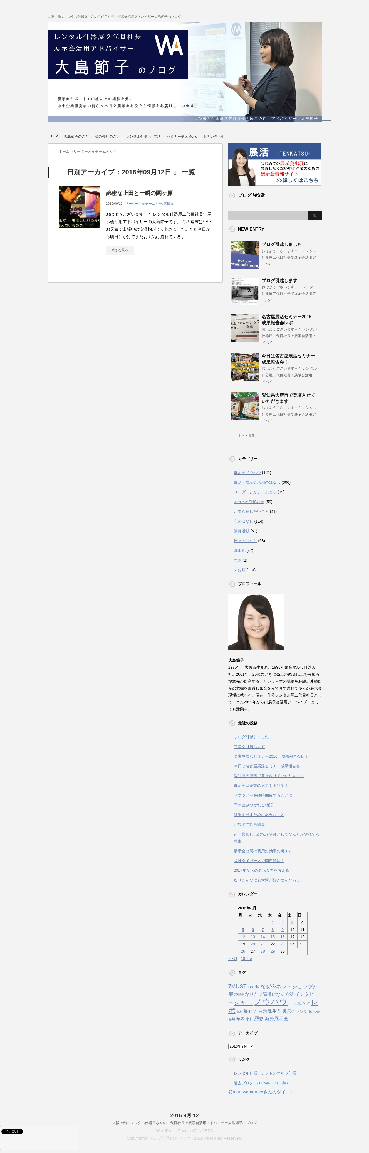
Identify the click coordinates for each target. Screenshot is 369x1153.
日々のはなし (245, 541)
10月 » (246, 958)
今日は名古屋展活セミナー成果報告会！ (269, 766)
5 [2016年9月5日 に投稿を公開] (243, 929)
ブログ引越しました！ (284, 244)
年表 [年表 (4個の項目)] (240, 1018)
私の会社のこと (107, 136)
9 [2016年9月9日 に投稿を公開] (282, 929)
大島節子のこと (76, 136)
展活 (157, 136)
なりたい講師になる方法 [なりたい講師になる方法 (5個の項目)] (269, 994)
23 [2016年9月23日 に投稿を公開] (282, 944)
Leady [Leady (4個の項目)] (253, 986)
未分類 (240, 570)
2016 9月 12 (184, 1115)
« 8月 (232, 958)
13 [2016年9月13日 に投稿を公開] (253, 937)
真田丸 (169, 204)
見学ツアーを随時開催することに (263, 795)
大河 (238, 560)
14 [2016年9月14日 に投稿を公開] (263, 937)
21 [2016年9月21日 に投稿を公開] (263, 944)
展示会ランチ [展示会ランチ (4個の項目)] (295, 1011)
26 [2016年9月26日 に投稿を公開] (243, 951)
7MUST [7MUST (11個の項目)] (237, 986)
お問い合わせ (214, 136)
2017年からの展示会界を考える (261, 870)
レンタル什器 (137, 136)
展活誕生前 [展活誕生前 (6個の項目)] (270, 1011)
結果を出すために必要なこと (259, 815)
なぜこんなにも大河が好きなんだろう (267, 880)
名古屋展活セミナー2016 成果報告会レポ (271, 756)
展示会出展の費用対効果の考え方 (263, 851)
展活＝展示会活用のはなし (257, 482)
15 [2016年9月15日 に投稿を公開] (273, 937)
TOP (54, 136)
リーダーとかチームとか (143, 204)
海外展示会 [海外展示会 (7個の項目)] (276, 1018)
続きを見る (120, 250)
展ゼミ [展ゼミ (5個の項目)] (250, 1011)
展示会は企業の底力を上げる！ (261, 785)
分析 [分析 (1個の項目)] (239, 1011)
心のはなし (243, 521)
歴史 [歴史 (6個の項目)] (259, 1018)
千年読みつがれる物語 (253, 805)
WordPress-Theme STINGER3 (184, 1130)
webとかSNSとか (249, 502)
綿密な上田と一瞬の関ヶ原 (139, 193)
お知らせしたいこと (251, 511)
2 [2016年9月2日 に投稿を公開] (282, 922)
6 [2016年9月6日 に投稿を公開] (253, 929)
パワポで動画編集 (249, 824)
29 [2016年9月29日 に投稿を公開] (273, 951)
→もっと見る (245, 436)
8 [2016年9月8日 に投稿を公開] (273, 929)
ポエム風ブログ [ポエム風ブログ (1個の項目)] (299, 1003)
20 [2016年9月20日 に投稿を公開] (253, 944)
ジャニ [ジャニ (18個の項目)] (243, 1002)
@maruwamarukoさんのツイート (261, 1092)
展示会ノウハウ (247, 472)
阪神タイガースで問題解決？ (259, 860)
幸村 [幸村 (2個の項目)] (249, 1019)
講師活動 (241, 531)
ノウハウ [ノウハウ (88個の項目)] (271, 1001)
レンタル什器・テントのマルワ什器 (265, 1073)
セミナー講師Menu (182, 136)
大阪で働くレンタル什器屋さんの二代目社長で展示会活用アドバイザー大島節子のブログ (184, 1123)
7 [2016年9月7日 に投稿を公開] (263, 929)
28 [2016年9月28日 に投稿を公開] (263, 951)
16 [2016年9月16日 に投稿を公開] (282, 937)
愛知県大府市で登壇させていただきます (269, 776)
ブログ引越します (279, 280)
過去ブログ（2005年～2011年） (262, 1083)
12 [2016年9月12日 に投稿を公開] (243, 937)
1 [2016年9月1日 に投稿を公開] (273, 922)
